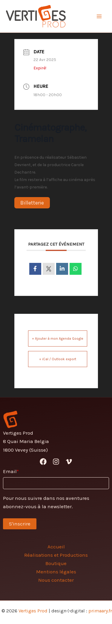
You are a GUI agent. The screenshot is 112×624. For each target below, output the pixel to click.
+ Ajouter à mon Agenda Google (57, 338)
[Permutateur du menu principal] (99, 16)
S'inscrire (19, 524)
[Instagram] (56, 461)
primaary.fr (100, 611)
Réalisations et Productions (56, 555)
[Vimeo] (68, 461)
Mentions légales (56, 572)
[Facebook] (43, 461)
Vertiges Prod (33, 611)
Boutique (56, 563)
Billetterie (32, 202)
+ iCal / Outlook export (57, 359)
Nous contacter (56, 580)
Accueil (56, 547)
